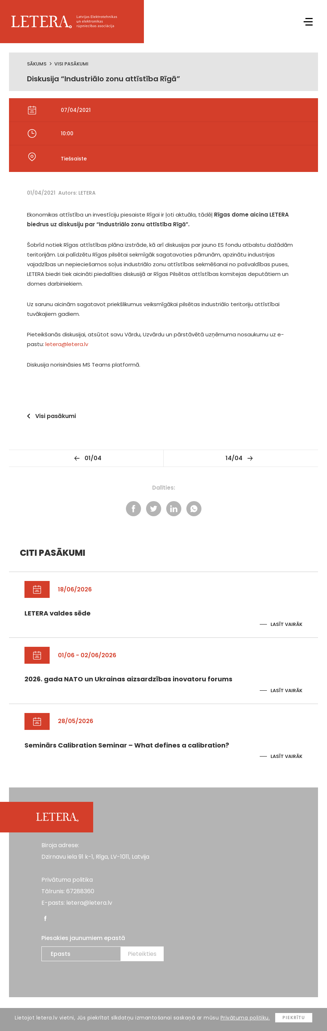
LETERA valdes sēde (57, 613)
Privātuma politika (67, 880)
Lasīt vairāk (287, 624)
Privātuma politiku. (245, 1017)
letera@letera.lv (66, 344)
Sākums (36, 64)
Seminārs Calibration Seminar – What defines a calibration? (126, 745)
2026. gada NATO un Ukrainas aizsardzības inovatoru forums (128, 679)
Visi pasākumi (71, 64)
